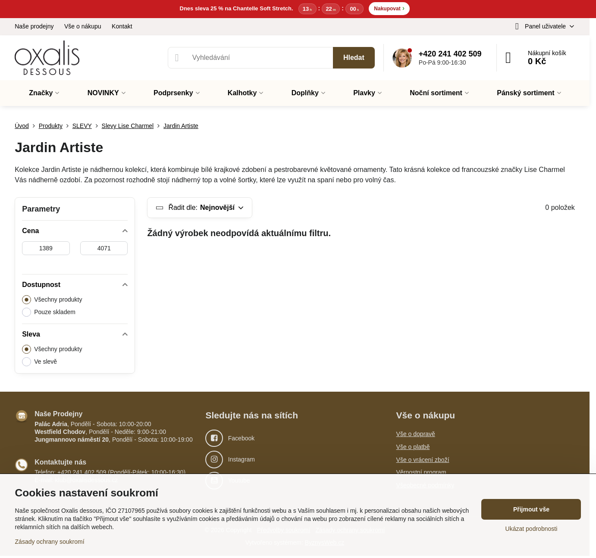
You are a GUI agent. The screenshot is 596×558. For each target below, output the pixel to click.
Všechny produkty (52, 300)
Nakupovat (389, 8)
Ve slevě (39, 362)
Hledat (353, 58)
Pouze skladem (48, 312)
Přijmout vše (531, 509)
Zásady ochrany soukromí (50, 541)
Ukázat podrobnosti (531, 528)
